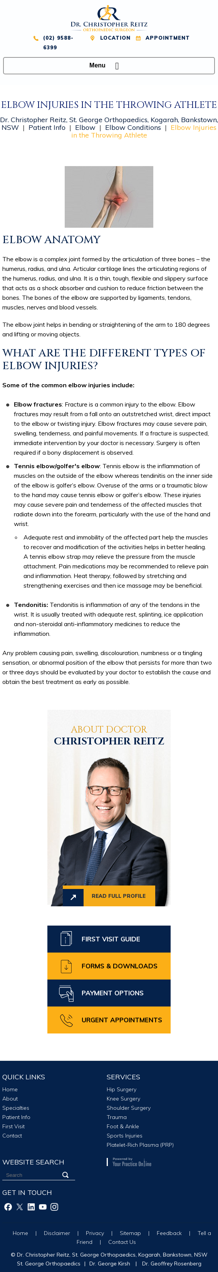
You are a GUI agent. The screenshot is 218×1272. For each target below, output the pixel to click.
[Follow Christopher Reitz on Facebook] (8, 1207)
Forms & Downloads (120, 966)
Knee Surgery (123, 1098)
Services (123, 1076)
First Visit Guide (111, 939)
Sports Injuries (125, 1135)
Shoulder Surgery (129, 1107)
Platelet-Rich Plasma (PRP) (140, 1144)
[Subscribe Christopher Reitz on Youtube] (43, 1207)
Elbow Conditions (133, 127)
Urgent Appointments (122, 1020)
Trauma (117, 1117)
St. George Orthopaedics (48, 1263)
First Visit (13, 1126)
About (10, 1098)
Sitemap (130, 1233)
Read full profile (119, 896)
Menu (107, 66)
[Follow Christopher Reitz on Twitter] (19, 1207)
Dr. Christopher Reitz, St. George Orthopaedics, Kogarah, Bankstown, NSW (112, 1254)
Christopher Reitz (109, 736)
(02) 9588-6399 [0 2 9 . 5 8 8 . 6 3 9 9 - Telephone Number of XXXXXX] (58, 42)
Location (115, 38)
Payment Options (113, 993)
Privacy (95, 1233)
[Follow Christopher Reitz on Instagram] (54, 1207)
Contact (12, 1135)
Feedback (169, 1233)
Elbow (85, 127)
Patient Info (47, 127)
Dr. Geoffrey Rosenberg (171, 1263)
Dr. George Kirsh (109, 1263)
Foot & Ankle (123, 1126)
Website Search (33, 1162)
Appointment (168, 38)
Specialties (15, 1107)
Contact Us (122, 1241)
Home (10, 1089)
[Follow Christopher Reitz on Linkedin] (31, 1207)
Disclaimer (57, 1233)
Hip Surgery (121, 1089)
